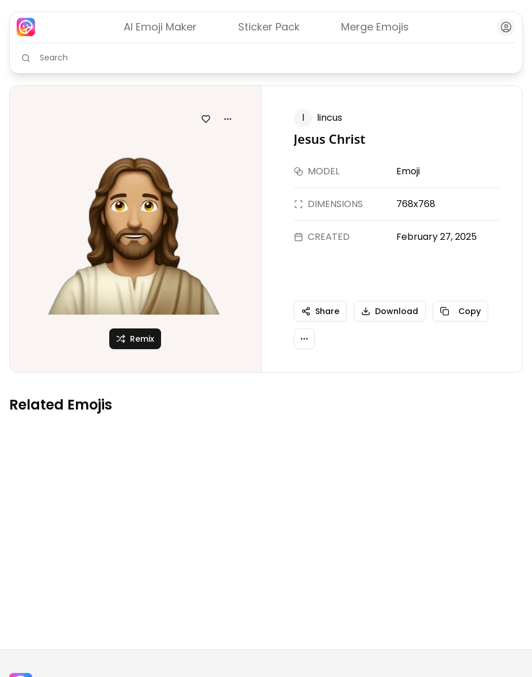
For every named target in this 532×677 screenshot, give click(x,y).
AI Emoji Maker (160, 27)
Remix (135, 339)
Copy (460, 311)
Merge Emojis (375, 27)
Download (389, 311)
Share (320, 311)
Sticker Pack (269, 27)
